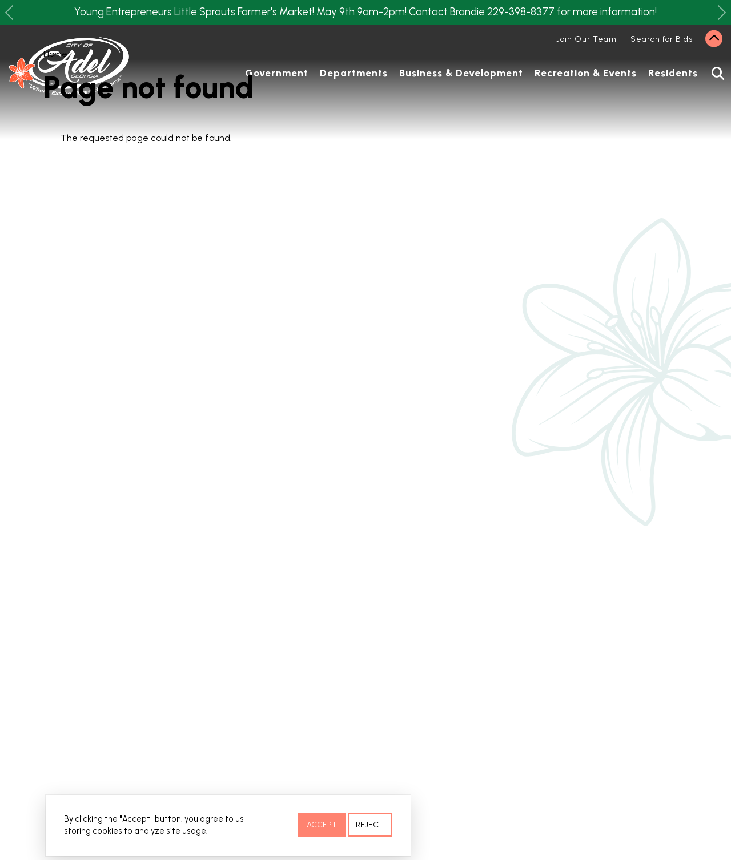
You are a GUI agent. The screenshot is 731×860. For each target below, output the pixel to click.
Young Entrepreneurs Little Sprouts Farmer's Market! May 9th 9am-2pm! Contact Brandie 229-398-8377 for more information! (365, 12)
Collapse (713, 38)
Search (713, 74)
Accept (322, 826)
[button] (9, 12)
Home (55, 54)
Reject (370, 826)
